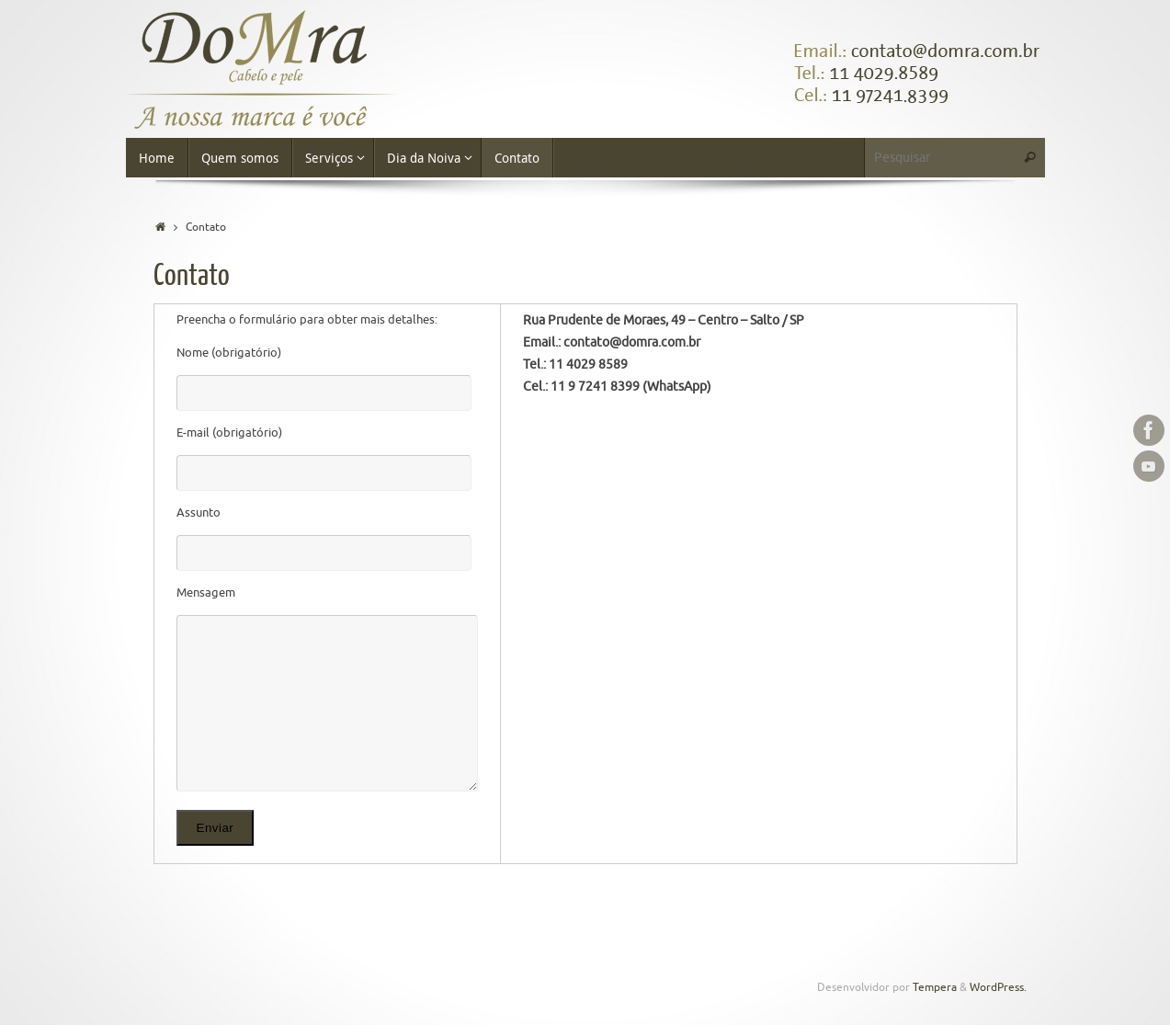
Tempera (935, 988)
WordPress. (998, 988)
